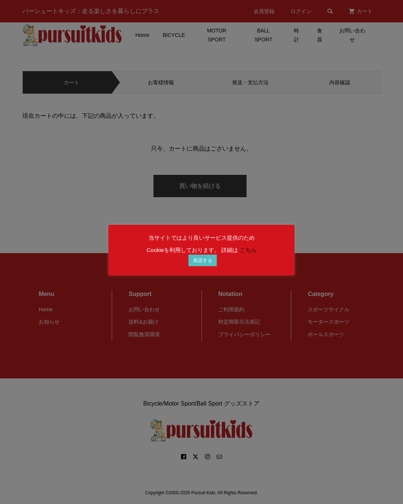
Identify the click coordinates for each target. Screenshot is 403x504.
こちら (248, 250)
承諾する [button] (202, 260)
